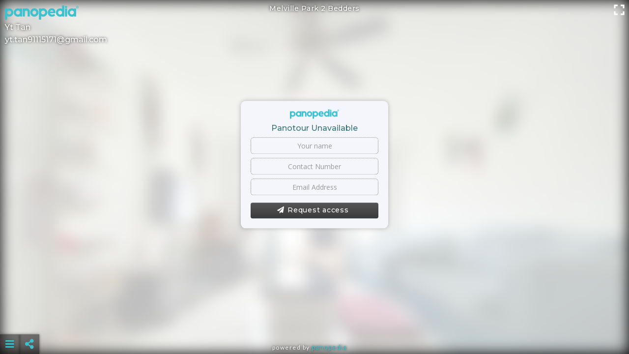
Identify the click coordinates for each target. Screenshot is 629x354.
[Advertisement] (314, 319)
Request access (312, 210)
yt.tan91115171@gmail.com (56, 39)
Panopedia (329, 347)
